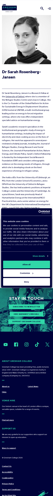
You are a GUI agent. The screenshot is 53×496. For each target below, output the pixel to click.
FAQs (4, 392)
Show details (39, 256)
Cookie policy (7, 478)
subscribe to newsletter (26, 307)
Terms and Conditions (11, 489)
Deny (26, 282)
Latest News (33, 386)
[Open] (6, 344)
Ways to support (9, 448)
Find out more (8, 420)
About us (6, 386)
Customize (26, 273)
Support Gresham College (26, 321)
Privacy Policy (8, 484)
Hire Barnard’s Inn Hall (26, 314)
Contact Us (6, 466)
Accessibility (7, 472)
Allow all (26, 264)
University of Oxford (15, 96)
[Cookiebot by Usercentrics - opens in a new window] (38, 212)
